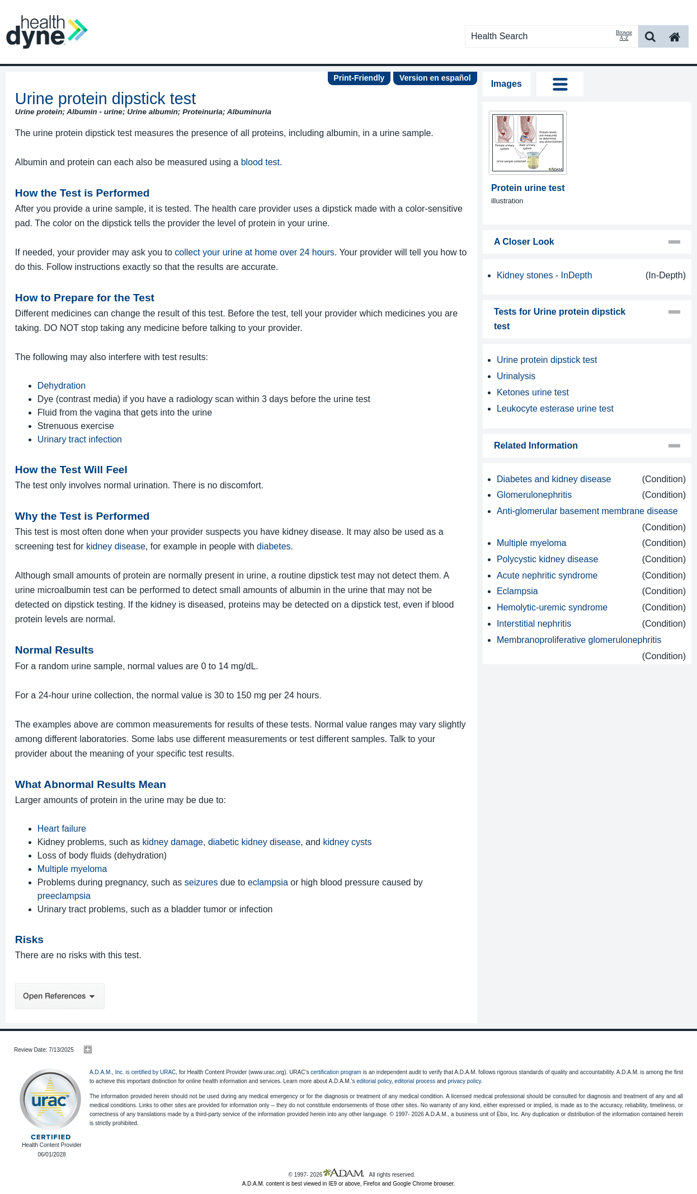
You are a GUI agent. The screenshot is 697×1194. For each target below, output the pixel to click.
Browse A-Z (624, 35)
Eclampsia (517, 591)
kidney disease (115, 546)
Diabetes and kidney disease (554, 479)
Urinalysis (516, 376)
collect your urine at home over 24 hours (254, 252)
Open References (60, 996)
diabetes (274, 546)
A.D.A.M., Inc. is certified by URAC (133, 1072)
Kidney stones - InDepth (544, 275)
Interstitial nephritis (534, 623)
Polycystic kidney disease (547, 559)
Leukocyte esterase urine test (555, 408)
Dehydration (61, 385)
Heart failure (61, 828)
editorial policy (374, 1081)
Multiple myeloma (72, 869)
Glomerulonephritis (534, 495)
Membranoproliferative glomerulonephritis (579, 640)
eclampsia (268, 882)
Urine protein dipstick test (547, 360)
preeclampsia (64, 896)
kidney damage (173, 842)
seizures (201, 882)
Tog (560, 84)
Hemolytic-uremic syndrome (552, 607)
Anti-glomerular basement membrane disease (587, 511)
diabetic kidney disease (254, 842)
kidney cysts (347, 842)
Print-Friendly (358, 77)
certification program (335, 1072)
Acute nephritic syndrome (547, 575)
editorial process (414, 1081)
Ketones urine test (533, 392)
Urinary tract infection (79, 439)
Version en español (435, 77)
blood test (260, 162)
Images (506, 83)
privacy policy (464, 1081)
